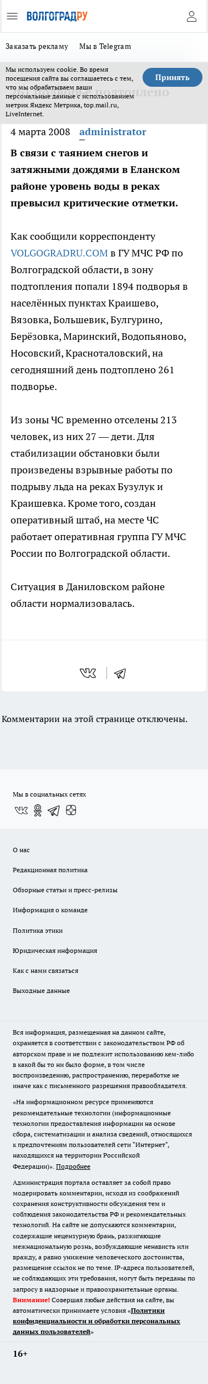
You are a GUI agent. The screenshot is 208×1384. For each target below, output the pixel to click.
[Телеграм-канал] (54, 810)
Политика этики (38, 930)
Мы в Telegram (105, 46)
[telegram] (124, 673)
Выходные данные (41, 990)
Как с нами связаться (45, 970)
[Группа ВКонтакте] (21, 810)
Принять (172, 77)
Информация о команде (50, 910)
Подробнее (73, 1166)
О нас (21, 850)
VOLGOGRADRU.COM (59, 252)
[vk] (89, 673)
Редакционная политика (50, 870)
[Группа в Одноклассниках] (37, 810)
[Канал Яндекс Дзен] (71, 810)
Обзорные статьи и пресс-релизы (65, 890)
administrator (112, 131)
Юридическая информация (55, 950)
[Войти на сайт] (191, 16)
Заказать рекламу (37, 46)
